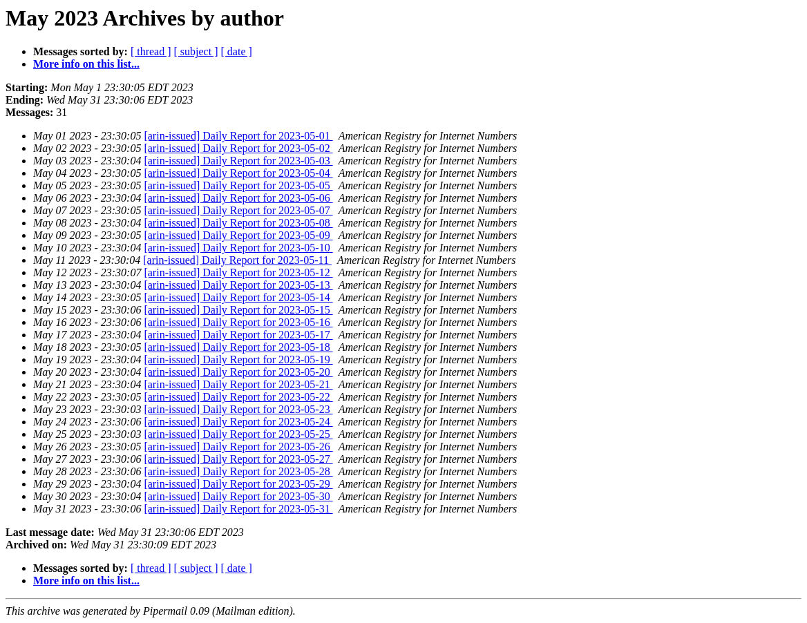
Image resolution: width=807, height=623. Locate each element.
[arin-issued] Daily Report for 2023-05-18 (238, 347)
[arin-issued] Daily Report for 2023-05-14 (238, 297)
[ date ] (236, 51)
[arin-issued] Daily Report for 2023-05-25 (238, 434)
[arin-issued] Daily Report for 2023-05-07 (238, 210)
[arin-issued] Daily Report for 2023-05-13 (238, 285)
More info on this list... (86, 64)
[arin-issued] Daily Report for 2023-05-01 (238, 136)
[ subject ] (196, 51)
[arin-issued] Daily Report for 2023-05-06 (238, 198)
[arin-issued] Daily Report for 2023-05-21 (238, 384)
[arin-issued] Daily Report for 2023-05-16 (238, 322)
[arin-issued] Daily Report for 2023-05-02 (238, 148)
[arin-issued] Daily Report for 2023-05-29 (238, 484)
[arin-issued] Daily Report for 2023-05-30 (238, 496)
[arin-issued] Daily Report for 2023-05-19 (238, 359)
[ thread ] (151, 51)
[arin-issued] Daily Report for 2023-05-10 (238, 247)
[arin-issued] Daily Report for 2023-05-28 (238, 471)
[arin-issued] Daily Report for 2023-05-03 (238, 160)
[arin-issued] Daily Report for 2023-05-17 (238, 335)
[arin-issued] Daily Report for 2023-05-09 (238, 235)
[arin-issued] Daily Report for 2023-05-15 (238, 310)
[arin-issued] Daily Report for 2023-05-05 (238, 185)
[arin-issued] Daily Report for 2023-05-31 (238, 509)
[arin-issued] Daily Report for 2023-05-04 (238, 173)
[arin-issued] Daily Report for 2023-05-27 (238, 459)
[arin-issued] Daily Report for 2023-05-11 (237, 260)
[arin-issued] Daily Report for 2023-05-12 (238, 272)
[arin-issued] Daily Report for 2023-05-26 (238, 446)
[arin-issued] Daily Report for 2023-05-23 (238, 409)
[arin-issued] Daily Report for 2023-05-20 (238, 372)
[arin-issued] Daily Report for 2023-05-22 (238, 397)
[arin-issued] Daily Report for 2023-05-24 (238, 422)
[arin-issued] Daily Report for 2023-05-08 (238, 223)
